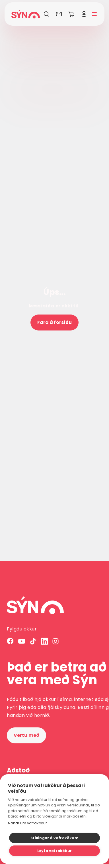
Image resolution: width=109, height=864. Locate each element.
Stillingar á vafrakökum (54, 837)
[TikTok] (33, 641)
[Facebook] (10, 641)
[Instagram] (55, 641)
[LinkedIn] (44, 641)
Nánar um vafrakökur (27, 823)
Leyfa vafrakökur (54, 850)
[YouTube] (21, 641)
